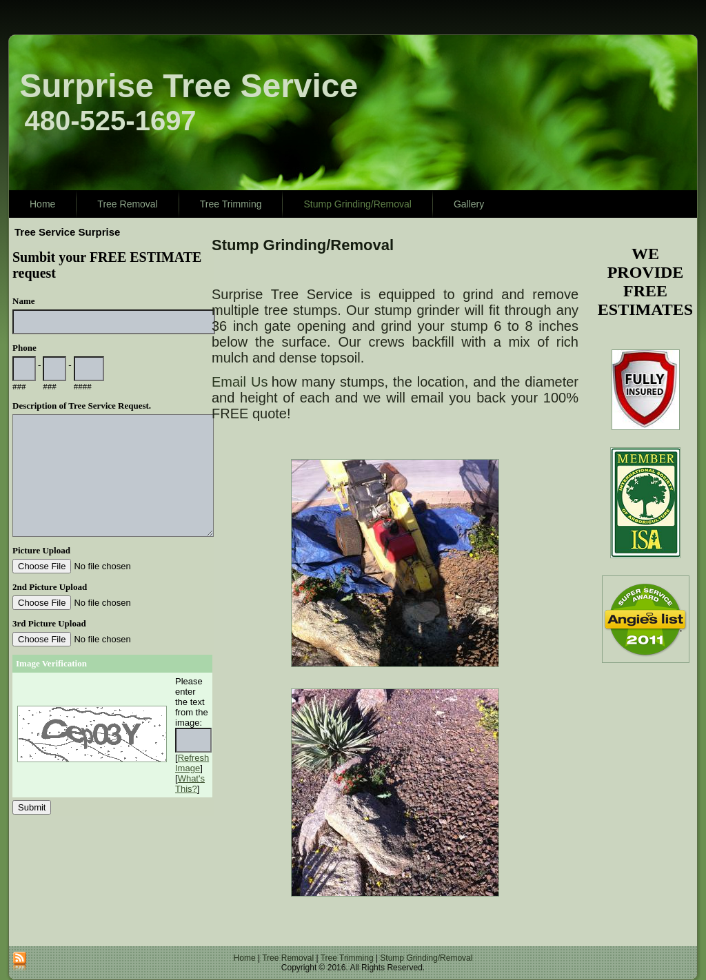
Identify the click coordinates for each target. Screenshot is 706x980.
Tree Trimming (231, 204)
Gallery (469, 204)
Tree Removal (127, 204)
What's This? (190, 783)
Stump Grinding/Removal (357, 204)
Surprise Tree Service (188, 86)
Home (42, 204)
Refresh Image (192, 763)
